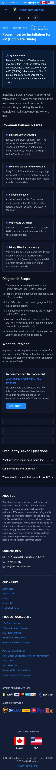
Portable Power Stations (13, 651)
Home (5, 28)
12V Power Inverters (11, 623)
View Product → (16, 406)
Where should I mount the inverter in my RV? (28, 477)
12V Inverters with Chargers (15, 628)
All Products (8, 589)
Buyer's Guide (8, 593)
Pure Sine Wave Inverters (13, 637)
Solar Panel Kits (9, 665)
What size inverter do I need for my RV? (28, 460)
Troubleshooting (19, 28)
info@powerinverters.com (19, 566)
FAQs (4, 598)
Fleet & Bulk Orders (11, 608)
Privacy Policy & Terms (28, 766)
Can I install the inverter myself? (28, 468)
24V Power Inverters (11, 633)
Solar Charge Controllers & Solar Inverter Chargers (25, 656)
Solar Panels (8, 660)
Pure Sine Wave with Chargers (16, 642)
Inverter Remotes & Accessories (17, 675)
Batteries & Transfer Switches (16, 670)
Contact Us (7, 603)
